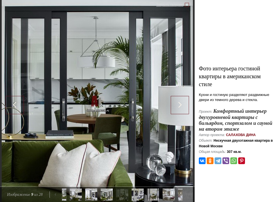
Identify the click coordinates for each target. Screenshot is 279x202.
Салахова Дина (241, 135)
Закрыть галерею (169, 5)
